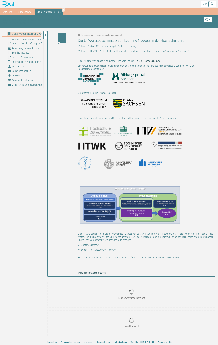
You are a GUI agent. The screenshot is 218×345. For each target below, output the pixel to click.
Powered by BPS (165, 342)
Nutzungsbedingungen (70, 342)
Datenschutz (51, 342)
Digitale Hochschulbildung (147, 61)
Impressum (89, 342)
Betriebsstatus (120, 342)
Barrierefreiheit (103, 342)
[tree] (21, 59)
